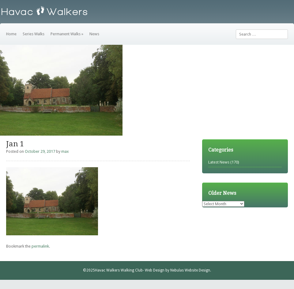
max (65, 151)
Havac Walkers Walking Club (119, 270)
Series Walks (33, 34)
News (94, 34)
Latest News (218, 162)
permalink (40, 246)
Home (11, 34)
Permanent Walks (67, 34)
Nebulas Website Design (190, 270)
